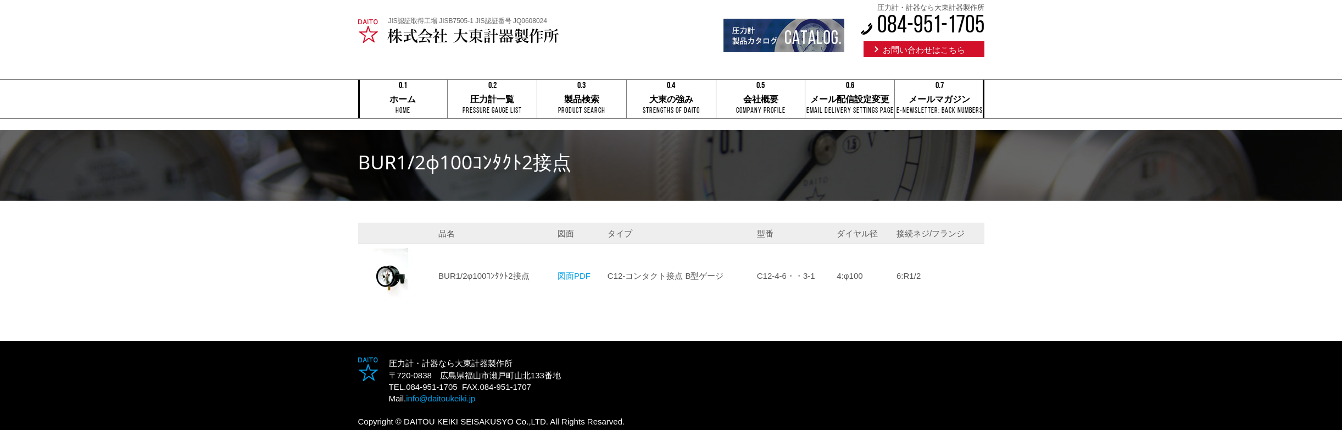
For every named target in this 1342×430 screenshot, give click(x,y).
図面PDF (574, 275)
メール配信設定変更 (849, 99)
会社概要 (760, 99)
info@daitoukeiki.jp (440, 398)
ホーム (403, 99)
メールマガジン (939, 99)
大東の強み (671, 99)
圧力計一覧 (492, 99)
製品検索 (581, 99)
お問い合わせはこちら (924, 49)
